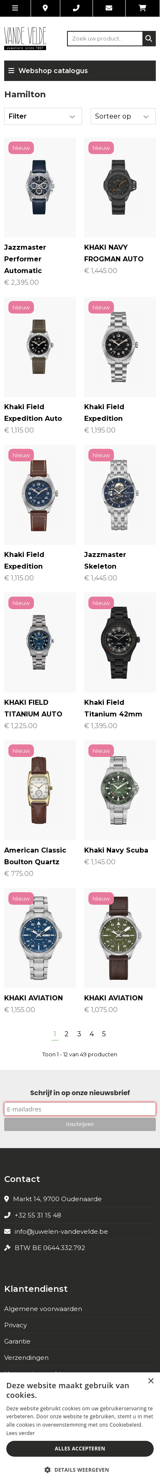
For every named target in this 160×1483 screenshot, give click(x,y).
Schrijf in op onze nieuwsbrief (80, 1093)
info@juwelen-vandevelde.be (61, 1231)
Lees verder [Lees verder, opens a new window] (20, 1433)
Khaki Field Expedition (104, 413)
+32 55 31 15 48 (38, 1215)
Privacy (15, 1325)
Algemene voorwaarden (43, 1309)
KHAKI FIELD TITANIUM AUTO (33, 708)
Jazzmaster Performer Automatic (25, 259)
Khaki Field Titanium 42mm (113, 708)
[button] (80, 1469)
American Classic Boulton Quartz (35, 856)
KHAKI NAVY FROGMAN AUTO (114, 253)
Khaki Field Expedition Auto (33, 413)
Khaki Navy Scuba (116, 850)
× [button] (150, 1381)
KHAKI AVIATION (33, 998)
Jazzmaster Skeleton (105, 560)
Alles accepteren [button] (80, 1448)
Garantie (17, 1341)
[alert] (80, 1427)
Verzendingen (26, 1358)
